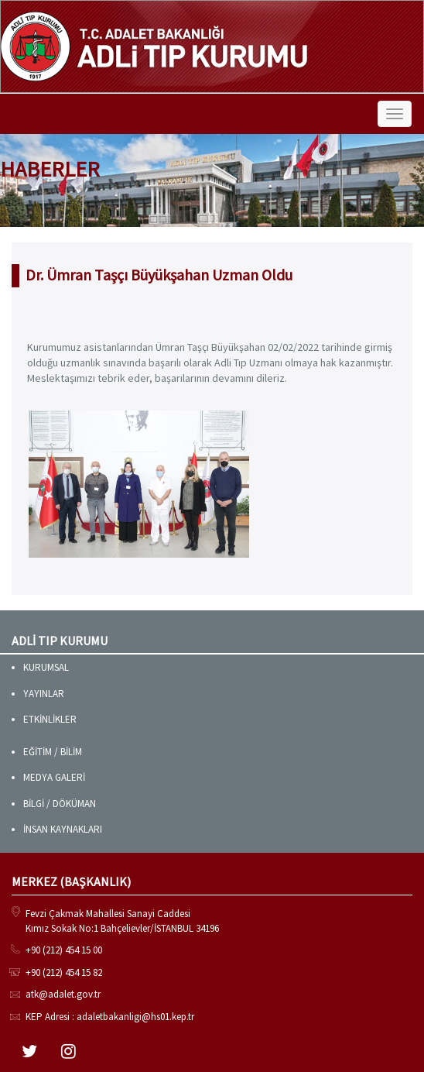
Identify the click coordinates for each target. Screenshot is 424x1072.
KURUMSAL (46, 667)
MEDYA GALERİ (54, 777)
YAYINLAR (43, 693)
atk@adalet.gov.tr (63, 994)
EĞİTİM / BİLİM (52, 751)
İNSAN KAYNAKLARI (62, 829)
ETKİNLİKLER (50, 719)
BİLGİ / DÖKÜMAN (59, 803)
